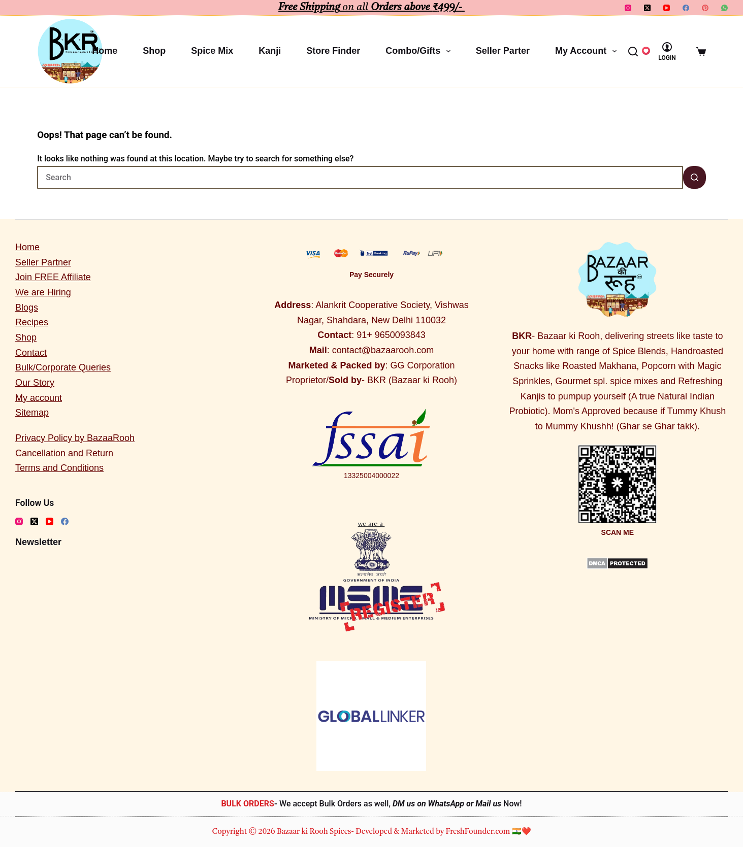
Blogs (26, 307)
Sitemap (32, 413)
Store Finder (333, 51)
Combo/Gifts (420, 51)
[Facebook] (686, 8)
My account (588, 51)
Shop (154, 51)
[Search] (633, 51)
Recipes (31, 322)
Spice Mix (212, 51)
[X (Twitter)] (647, 8)
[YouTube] (666, 8)
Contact (31, 353)
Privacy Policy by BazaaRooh (75, 438)
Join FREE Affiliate (53, 277)
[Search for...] (360, 177)
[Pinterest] (705, 8)
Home (104, 51)
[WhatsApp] (724, 8)
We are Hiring (43, 292)
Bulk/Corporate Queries (63, 367)
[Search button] (694, 177)
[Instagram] (628, 8)
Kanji (270, 51)
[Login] (667, 51)
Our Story (34, 383)
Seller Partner (43, 262)
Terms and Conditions (59, 468)
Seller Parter (503, 51)
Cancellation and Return (64, 453)
